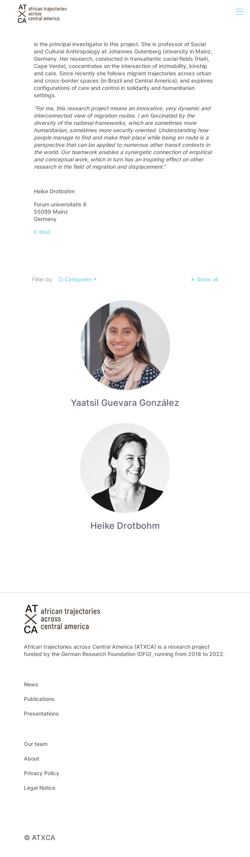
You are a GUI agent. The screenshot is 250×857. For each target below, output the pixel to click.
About (31, 758)
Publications (39, 699)
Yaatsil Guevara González (125, 402)
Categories (78, 279)
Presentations (41, 713)
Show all (204, 279)
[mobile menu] (239, 11)
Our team (35, 744)
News (31, 684)
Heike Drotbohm (125, 525)
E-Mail (42, 232)
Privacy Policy (41, 773)
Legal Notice (39, 787)
